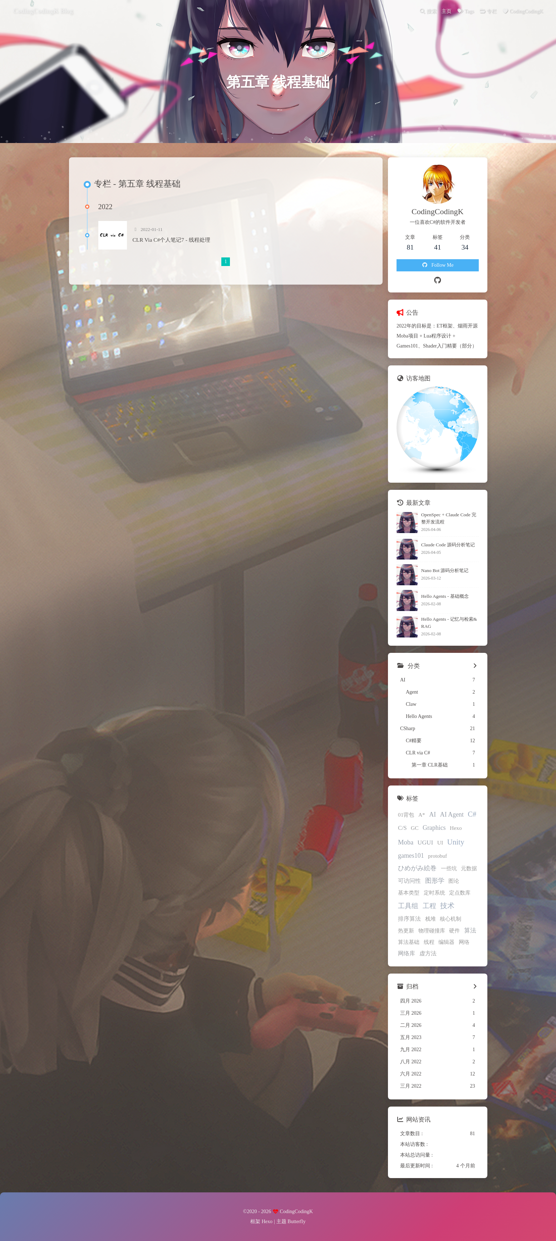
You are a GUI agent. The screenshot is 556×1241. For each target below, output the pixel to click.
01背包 (406, 815)
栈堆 (430, 919)
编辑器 (446, 942)
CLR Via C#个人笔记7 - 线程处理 (171, 240)
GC (414, 828)
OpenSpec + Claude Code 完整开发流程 (448, 518)
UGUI (425, 842)
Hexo (456, 828)
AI (432, 814)
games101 (411, 855)
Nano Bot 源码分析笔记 (445, 570)
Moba (405, 842)
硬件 (454, 930)
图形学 (434, 880)
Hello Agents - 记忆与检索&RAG (449, 622)
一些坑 (449, 868)
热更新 (406, 930)
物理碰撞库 (431, 930)
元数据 (469, 868)
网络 (464, 942)
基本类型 (408, 893)
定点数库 (460, 893)
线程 (429, 942)
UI (440, 842)
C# (472, 814)
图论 (453, 881)
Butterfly (296, 1221)
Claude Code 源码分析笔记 (448, 544)
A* (421, 815)
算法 (470, 930)
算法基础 (408, 942)
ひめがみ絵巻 (417, 868)
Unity (455, 842)
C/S (402, 827)
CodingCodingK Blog (43, 10)
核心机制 (450, 919)
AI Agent (452, 814)
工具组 (408, 906)
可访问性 (409, 880)
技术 (447, 906)
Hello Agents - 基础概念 (445, 596)
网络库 (406, 953)
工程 (429, 906)
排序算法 (409, 919)
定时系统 (434, 893)
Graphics (434, 827)
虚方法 (428, 953)
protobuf (437, 856)
